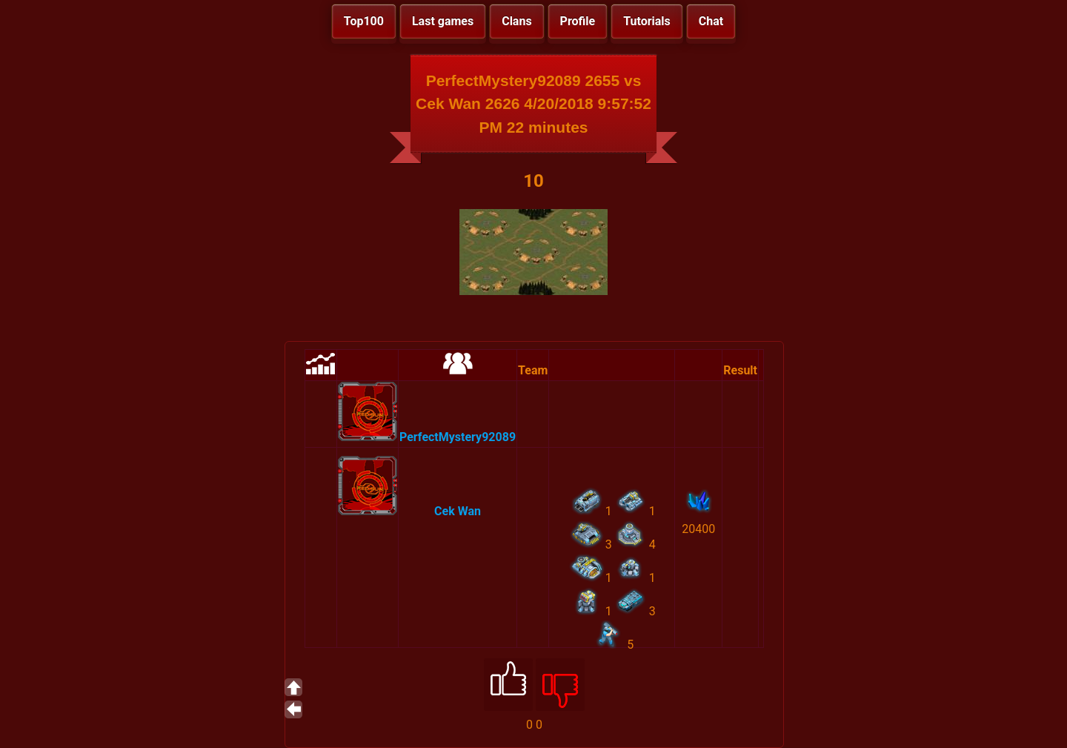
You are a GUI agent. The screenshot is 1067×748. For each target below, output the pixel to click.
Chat (711, 21)
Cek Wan (457, 511)
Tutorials (647, 21)
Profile (578, 21)
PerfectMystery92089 (457, 437)
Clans (516, 21)
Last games (442, 21)
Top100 (364, 21)
